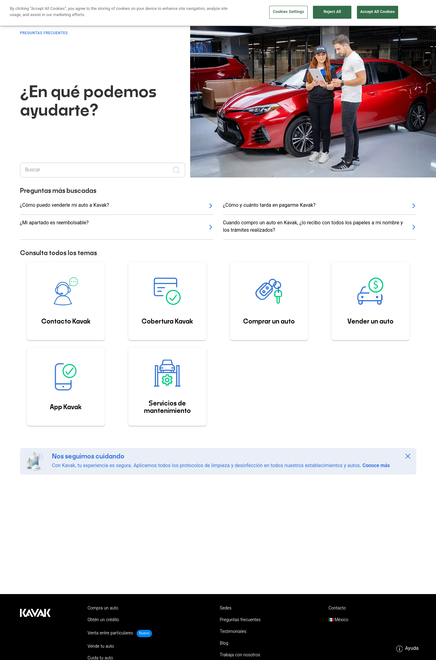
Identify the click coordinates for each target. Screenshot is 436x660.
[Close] (408, 456)
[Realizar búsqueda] (178, 170)
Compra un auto (220, 13)
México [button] (340, 620)
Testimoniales (233, 632)
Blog (224, 643)
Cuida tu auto (303, 13)
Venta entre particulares (111, 633)
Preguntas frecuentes (240, 620)
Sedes (225, 608)
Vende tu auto (263, 13)
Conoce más (376, 466)
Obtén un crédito (175, 13)
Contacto (337, 608)
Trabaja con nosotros (240, 655)
